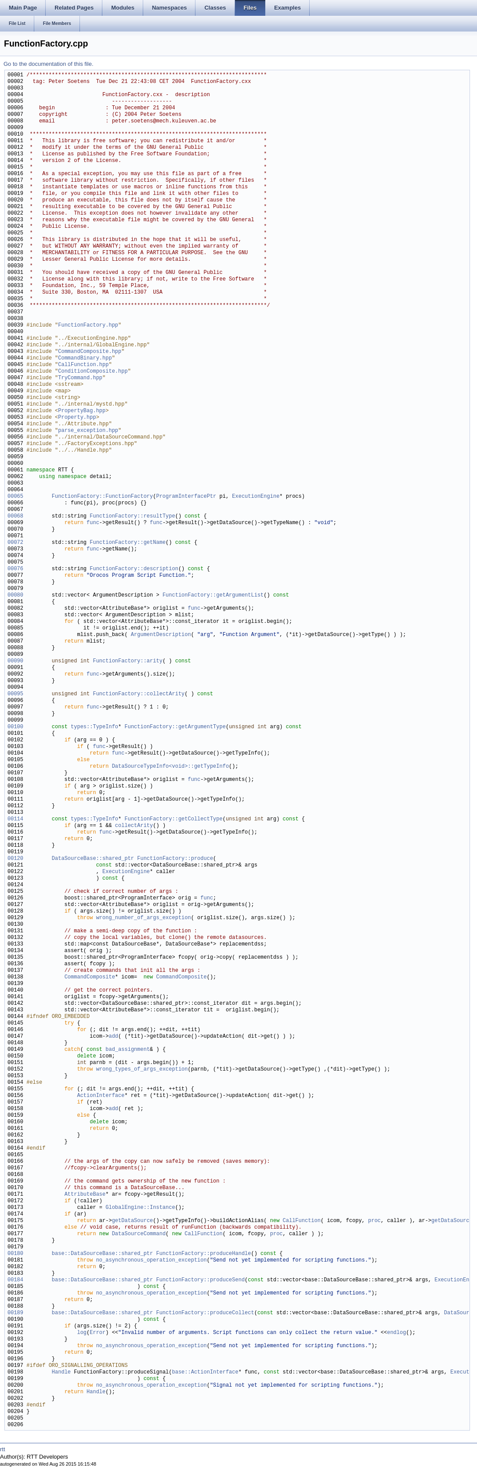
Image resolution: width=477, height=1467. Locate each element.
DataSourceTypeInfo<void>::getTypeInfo (170, 766)
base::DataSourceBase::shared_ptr (102, 1254)
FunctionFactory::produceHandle (203, 1254)
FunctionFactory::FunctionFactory (102, 496)
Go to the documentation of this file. (49, 64)
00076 (15, 569)
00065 (15, 496)
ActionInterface (100, 1096)
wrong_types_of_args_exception (142, 1069)
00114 (15, 819)
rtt (2, 1449)
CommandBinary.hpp (85, 358)
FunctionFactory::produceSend (200, 1280)
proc (374, 1221)
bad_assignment (127, 1050)
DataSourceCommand (139, 1234)
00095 (15, 694)
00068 (15, 516)
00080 (15, 595)
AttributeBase (85, 1194)
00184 (15, 1280)
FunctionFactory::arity (127, 661)
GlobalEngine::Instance (140, 1208)
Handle (61, 1372)
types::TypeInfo (94, 727)
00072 (15, 543)
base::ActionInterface (205, 1372)
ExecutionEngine (255, 496)
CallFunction (301, 1221)
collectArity (134, 826)
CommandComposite (90, 977)
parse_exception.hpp (88, 431)
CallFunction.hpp (83, 365)
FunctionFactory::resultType (132, 516)
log (82, 1333)
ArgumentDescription (161, 635)
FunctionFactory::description (134, 569)
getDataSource (132, 1221)
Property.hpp (77, 417)
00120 (15, 859)
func (93, 523)
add (113, 1036)
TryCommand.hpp (80, 378)
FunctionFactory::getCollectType (173, 819)
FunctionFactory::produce (175, 859)
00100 (15, 727)
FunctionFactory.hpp (88, 325)
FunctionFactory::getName (128, 543)
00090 (15, 661)
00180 (15, 1254)
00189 (15, 1313)
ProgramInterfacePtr (186, 496)
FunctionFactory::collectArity (138, 694)
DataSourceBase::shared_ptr (93, 859)
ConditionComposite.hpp (92, 371)
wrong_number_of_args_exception (143, 918)
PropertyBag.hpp (81, 411)
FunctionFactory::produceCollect (205, 1313)
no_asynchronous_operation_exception (151, 1260)
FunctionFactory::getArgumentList (213, 595)
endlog (396, 1333)
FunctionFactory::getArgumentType (174, 727)
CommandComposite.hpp (89, 352)
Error (97, 1333)
